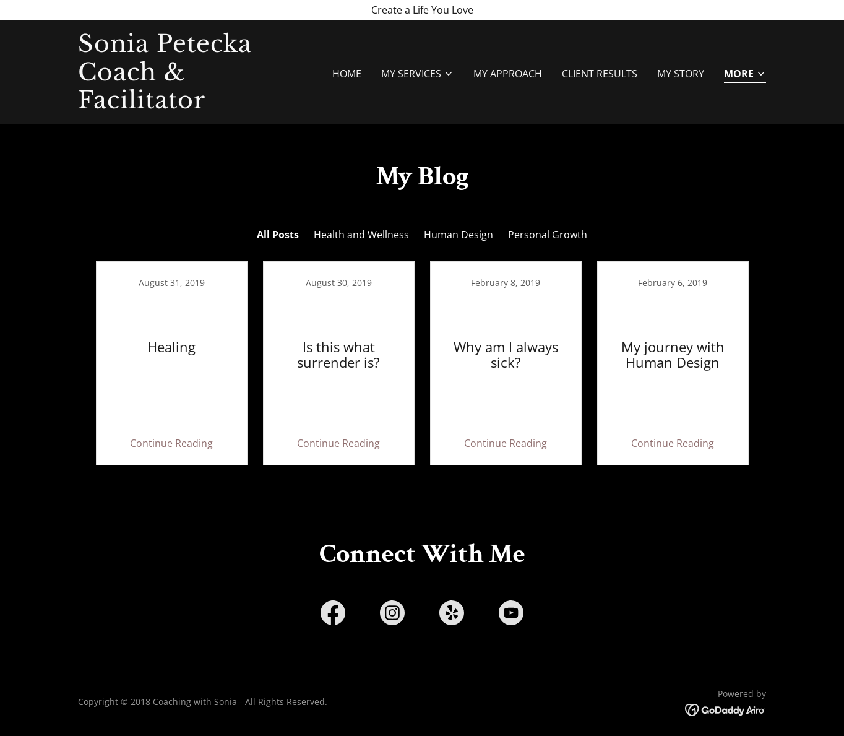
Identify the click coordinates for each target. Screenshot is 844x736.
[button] (417, 73)
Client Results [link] (599, 73)
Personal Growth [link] (547, 234)
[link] (198, 104)
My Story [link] (680, 73)
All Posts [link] (278, 234)
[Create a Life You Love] (422, 9)
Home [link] (346, 73)
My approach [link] (507, 73)
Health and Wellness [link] (361, 234)
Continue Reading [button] (171, 443)
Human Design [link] (458, 234)
